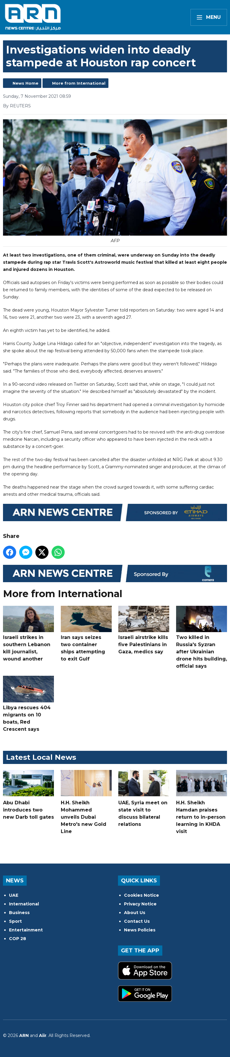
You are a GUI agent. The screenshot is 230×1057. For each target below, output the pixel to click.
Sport (15, 921)
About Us (134, 912)
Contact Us (137, 921)
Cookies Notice (141, 895)
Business (19, 912)
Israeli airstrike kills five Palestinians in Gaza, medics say (143, 630)
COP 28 (17, 938)
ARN (24, 1035)
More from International (78, 83)
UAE (13, 895)
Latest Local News (41, 757)
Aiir (42, 1035)
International (24, 904)
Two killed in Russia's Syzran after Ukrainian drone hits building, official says (201, 637)
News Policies (139, 930)
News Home (25, 83)
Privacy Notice (140, 904)
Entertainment (26, 930)
